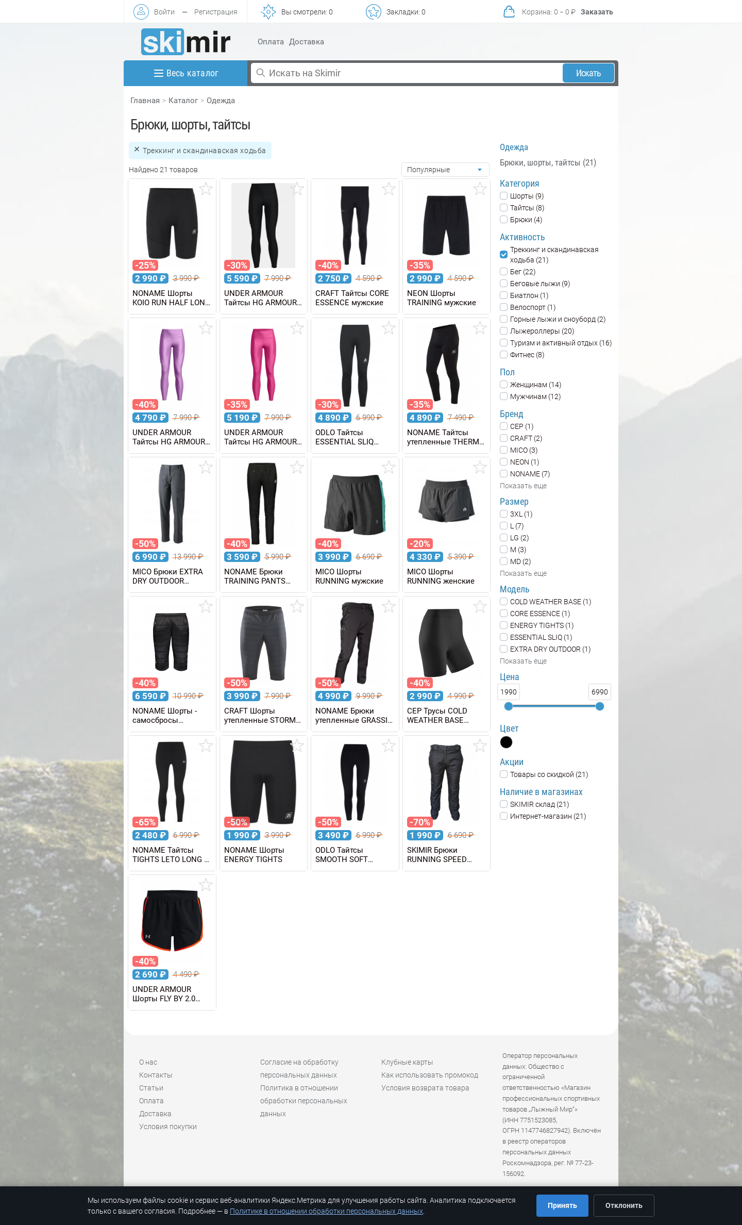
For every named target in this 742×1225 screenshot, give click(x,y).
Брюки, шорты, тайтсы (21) (548, 162)
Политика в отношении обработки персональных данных (303, 1101)
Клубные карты (407, 1062)
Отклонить (624, 1205)
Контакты (156, 1075)
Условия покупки (168, 1126)
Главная (145, 100)
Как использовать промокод (429, 1075)
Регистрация (216, 12)
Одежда (221, 100)
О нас (148, 1062)
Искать (588, 73)
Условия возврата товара (425, 1088)
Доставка (306, 41)
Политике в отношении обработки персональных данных (326, 1211)
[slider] (508, 706)
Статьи (151, 1088)
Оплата (271, 41)
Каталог (183, 100)
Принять (562, 1205)
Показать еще (523, 486)
